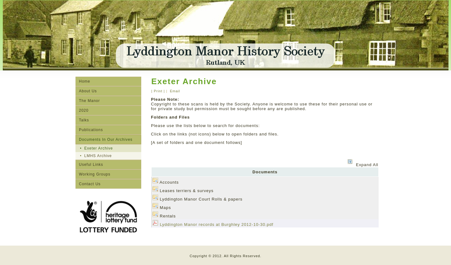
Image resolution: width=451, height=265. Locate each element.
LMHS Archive (98, 156)
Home (84, 81)
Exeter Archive (98, 148)
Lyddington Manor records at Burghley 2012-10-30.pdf (216, 224)
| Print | (158, 91)
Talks (84, 120)
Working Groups (94, 174)
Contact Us (90, 184)
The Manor (89, 101)
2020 (84, 110)
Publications (91, 130)
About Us (88, 91)
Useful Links (91, 164)
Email (174, 91)
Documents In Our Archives (105, 139)
